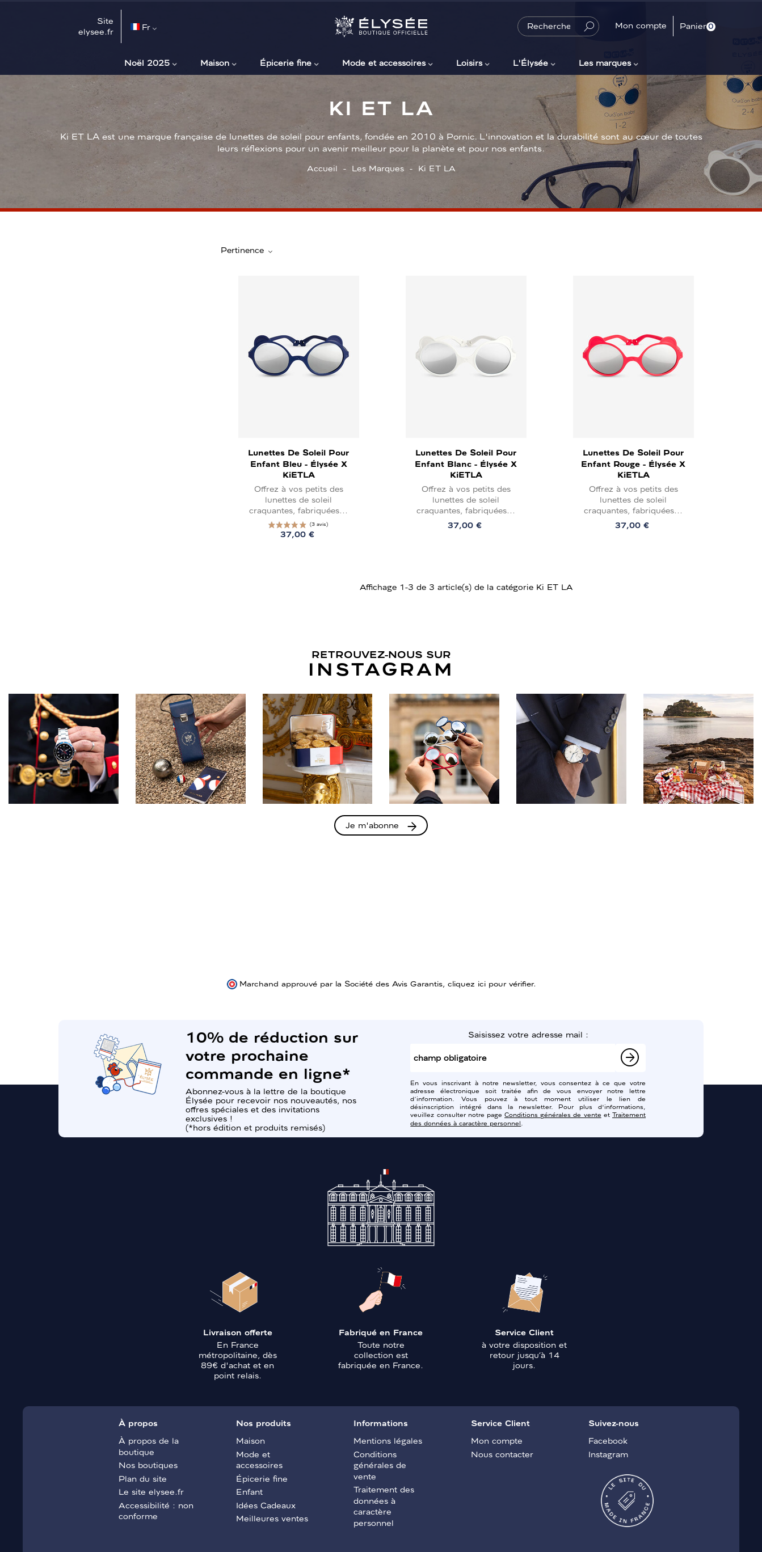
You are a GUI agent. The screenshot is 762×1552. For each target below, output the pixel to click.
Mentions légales (387, 1440)
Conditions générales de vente (552, 1114)
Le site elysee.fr (151, 1491)
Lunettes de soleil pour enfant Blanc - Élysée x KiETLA (466, 463)
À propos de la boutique (149, 1446)
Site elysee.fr (95, 26)
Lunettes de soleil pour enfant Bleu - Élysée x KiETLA (298, 463)
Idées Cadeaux (266, 1505)
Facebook (608, 1440)
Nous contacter (502, 1454)
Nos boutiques (148, 1465)
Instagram (608, 1454)
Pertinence (247, 250)
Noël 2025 (147, 62)
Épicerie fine (285, 62)
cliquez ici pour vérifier (490, 983)
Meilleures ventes (272, 1518)
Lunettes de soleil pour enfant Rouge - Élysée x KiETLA (633, 463)
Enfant (249, 1491)
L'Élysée (530, 62)
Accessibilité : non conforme (156, 1510)
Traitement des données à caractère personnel (383, 1506)
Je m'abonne (372, 825)
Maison (214, 62)
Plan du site (143, 1478)
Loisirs (469, 62)
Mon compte (497, 1440)
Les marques (605, 62)
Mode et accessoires (384, 62)
